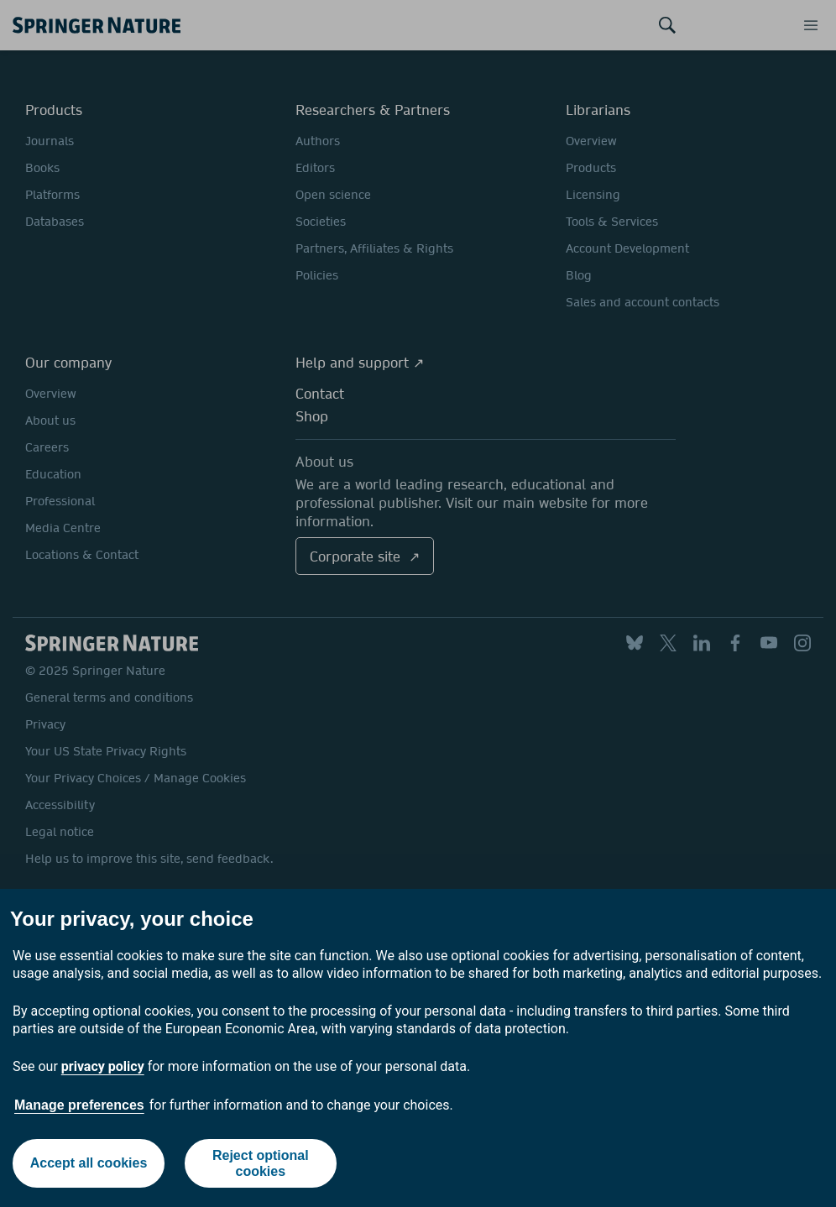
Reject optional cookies (260, 1163)
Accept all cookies (89, 1163)
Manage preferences (79, 1105)
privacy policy (102, 1066)
